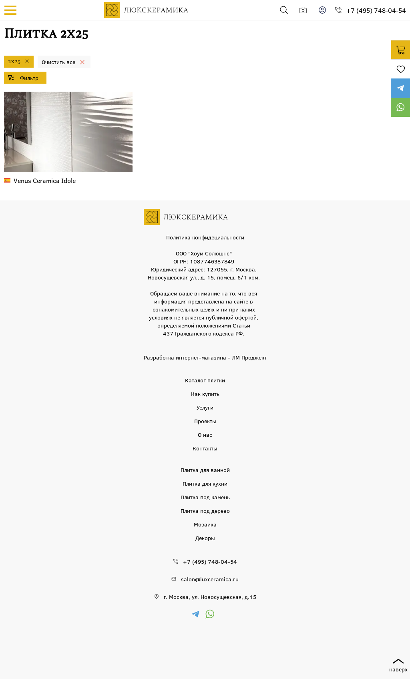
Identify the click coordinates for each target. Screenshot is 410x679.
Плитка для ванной (205, 470)
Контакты (205, 448)
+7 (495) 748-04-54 (376, 10)
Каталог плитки (205, 380)
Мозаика (205, 524)
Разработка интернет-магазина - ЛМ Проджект (205, 357)
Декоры (205, 538)
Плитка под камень (205, 497)
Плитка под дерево (205, 510)
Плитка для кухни (205, 483)
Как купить (205, 394)
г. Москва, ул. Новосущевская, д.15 (210, 597)
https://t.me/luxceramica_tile (400, 88)
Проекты (205, 421)
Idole (45, 180)
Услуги (205, 407)
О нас (205, 434)
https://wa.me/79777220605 (400, 107)
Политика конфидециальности (205, 237)
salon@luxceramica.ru (210, 579)
